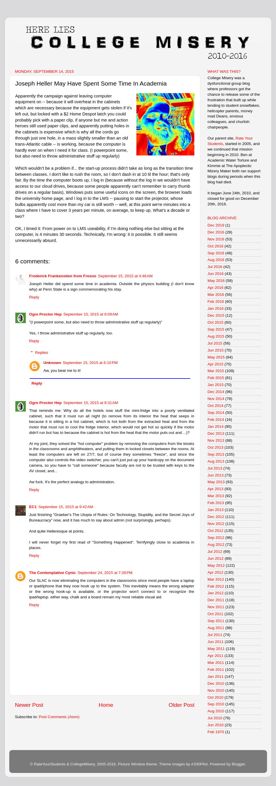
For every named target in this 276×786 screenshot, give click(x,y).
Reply (34, 297)
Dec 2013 (216, 433)
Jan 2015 (216, 385)
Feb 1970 (216, 732)
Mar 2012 (216, 579)
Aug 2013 (216, 461)
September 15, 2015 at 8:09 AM (90, 314)
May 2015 (216, 357)
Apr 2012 (216, 572)
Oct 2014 (216, 405)
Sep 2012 (216, 537)
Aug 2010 (216, 711)
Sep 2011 (216, 621)
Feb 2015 (216, 378)
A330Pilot (199, 764)
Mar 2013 (216, 496)
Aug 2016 (216, 260)
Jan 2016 (216, 308)
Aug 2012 (216, 544)
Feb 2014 (216, 419)
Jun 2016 (216, 273)
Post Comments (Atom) (59, 717)
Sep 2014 (216, 412)
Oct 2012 (216, 530)
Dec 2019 (216, 225)
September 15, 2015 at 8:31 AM (90, 403)
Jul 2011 (215, 635)
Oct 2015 (216, 322)
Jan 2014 (216, 426)
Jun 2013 (216, 475)
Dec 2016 (216, 232)
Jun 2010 (216, 725)
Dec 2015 (216, 315)
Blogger (238, 764)
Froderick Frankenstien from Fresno (62, 276)
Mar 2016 (216, 294)
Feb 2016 (216, 301)
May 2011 (216, 648)
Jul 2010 (215, 718)
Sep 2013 (216, 454)
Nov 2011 (216, 607)
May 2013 (216, 482)
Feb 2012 (216, 586)
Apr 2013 (216, 489)
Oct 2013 (216, 447)
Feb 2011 (216, 669)
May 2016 (216, 280)
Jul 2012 (215, 551)
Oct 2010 (216, 697)
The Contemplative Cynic (52, 573)
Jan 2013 (216, 510)
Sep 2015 (216, 329)
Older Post (181, 705)
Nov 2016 (216, 239)
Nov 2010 (216, 690)
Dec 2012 (216, 517)
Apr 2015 (216, 364)
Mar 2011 (216, 662)
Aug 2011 (216, 628)
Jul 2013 (215, 468)
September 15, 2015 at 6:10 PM (90, 363)
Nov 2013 (216, 440)
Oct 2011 (216, 614)
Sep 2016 (216, 253)
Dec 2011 (216, 600)
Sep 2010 (216, 704)
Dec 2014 (216, 392)
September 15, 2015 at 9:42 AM (66, 507)
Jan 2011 (216, 676)
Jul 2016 (215, 267)
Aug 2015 (216, 336)
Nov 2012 (216, 523)
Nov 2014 (216, 398)
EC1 (33, 507)
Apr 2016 (216, 287)
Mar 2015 (216, 371)
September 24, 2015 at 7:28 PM (105, 573)
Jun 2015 (216, 350)
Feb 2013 (216, 503)
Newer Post (29, 705)
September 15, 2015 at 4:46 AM (125, 276)
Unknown (52, 363)
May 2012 (216, 565)
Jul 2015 (215, 343)
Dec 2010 (216, 683)
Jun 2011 (216, 642)
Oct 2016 (216, 246)
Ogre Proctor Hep (45, 314)
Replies (41, 352)
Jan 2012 (216, 593)
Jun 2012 (216, 558)
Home (106, 705)
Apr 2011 (216, 655)
